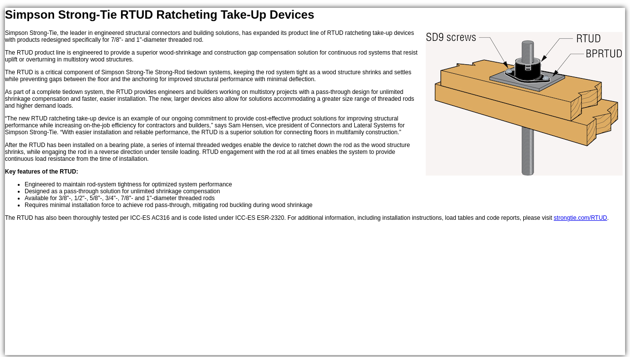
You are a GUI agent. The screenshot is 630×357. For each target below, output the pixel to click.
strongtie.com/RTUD (580, 217)
